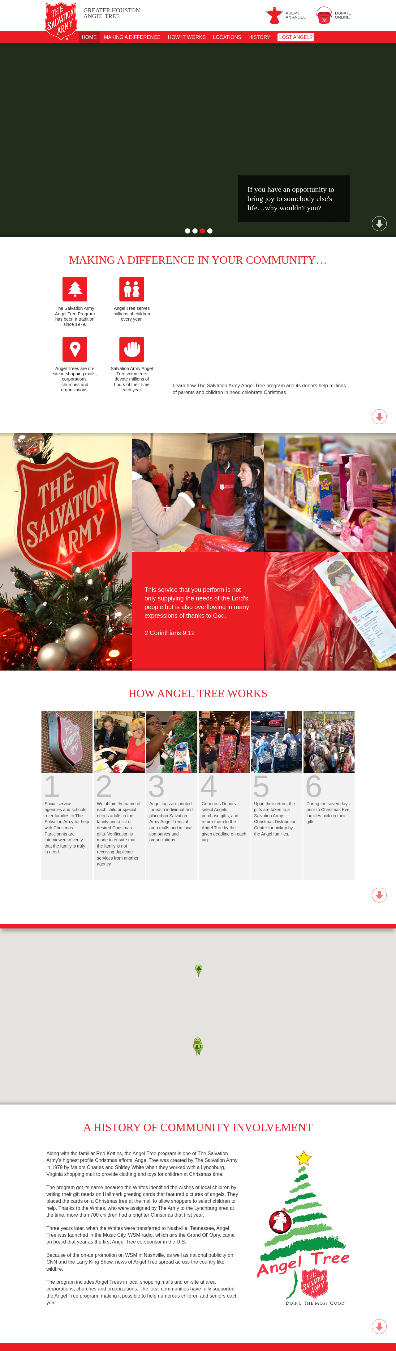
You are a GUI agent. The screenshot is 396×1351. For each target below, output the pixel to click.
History (259, 37)
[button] (196, 1049)
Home (89, 37)
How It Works (187, 37)
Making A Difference (132, 37)
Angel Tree (112, 13)
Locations (227, 37)
